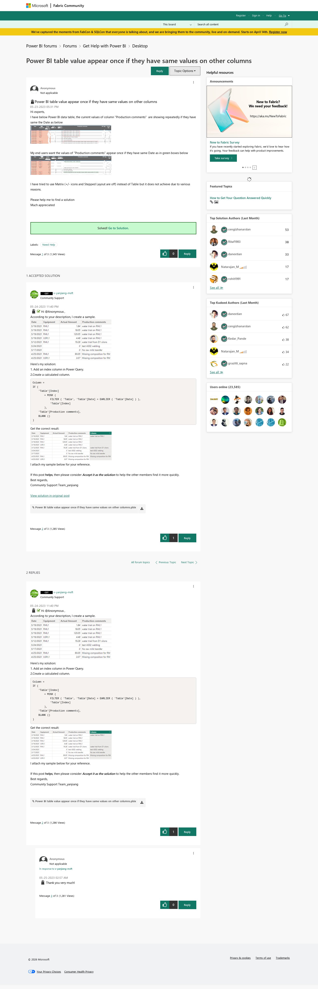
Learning (179, 5)
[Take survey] (223, 158)
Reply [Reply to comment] (187, 540)
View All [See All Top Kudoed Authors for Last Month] (216, 372)
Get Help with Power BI (104, 45)
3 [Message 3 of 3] (51, 899)
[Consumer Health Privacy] (78, 975)
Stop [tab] (254, 168)
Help (269, 15)
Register (241, 15)
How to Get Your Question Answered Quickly (240, 198)
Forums (93, 5)
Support (196, 5)
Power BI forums (41, 45)
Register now (278, 32)
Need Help (48, 244)
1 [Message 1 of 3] (42, 254)
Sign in (256, 15)
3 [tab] (248, 167)
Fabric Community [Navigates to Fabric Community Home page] (68, 5)
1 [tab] (243, 167)
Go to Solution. (118, 228)
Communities (145, 5)
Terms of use (263, 961)
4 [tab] (250, 167)
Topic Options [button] (183, 71)
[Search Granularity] (177, 24)
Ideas (128, 5)
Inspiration (111, 5)
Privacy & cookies (240, 961)
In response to (55, 872)
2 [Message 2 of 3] (42, 530)
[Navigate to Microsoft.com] (37, 5)
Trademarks (283, 961)
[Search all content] (243, 24)
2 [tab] (245, 167)
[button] (160, 71)
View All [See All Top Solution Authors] (216, 287)
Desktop (140, 45)
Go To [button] (282, 15)
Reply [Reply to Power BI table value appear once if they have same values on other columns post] (187, 253)
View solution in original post (50, 498)
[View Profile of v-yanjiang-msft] (63, 293)
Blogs (164, 5)
